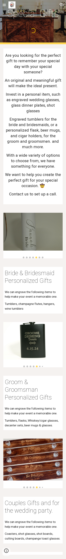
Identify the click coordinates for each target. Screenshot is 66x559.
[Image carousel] (33, 235)
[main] (33, 13)
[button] (4, 5)
